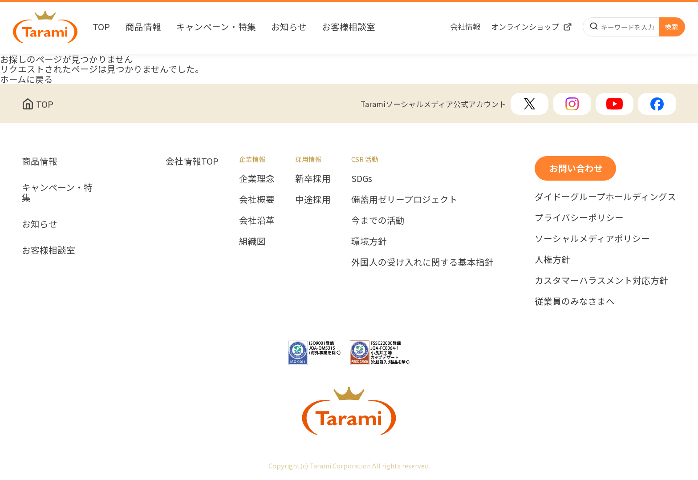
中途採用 (313, 199)
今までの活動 (378, 220)
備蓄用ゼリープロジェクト (404, 199)
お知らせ (289, 27)
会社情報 (465, 26)
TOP (101, 27)
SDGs (361, 178)
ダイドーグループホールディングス (605, 197)
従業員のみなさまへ (575, 301)
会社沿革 (257, 220)
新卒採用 (313, 178)
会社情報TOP (192, 161)
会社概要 (257, 199)
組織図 (252, 241)
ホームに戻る (26, 79)
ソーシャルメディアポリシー (592, 239)
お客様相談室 (348, 27)
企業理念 (257, 178)
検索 (671, 26)
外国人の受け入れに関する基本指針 (422, 262)
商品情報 (143, 27)
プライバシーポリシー (579, 218)
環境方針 (369, 241)
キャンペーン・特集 (216, 27)
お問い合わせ (576, 167)
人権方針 (552, 259)
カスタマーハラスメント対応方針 (601, 280)
